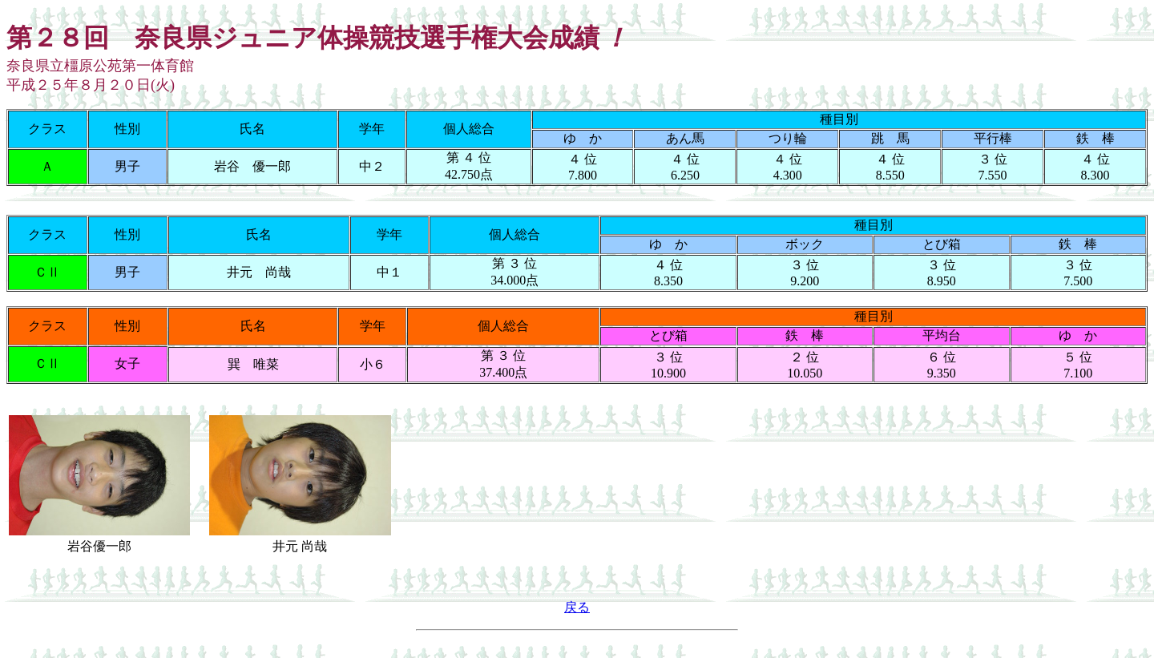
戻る (577, 607)
